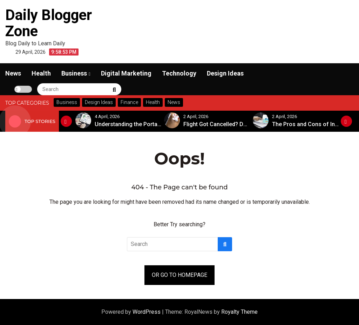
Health (41, 73)
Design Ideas (225, 73)
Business (74, 73)
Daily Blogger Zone (48, 23)
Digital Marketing (126, 73)
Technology (179, 73)
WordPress (147, 311)
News (13, 73)
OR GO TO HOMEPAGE (179, 275)
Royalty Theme (239, 311)
